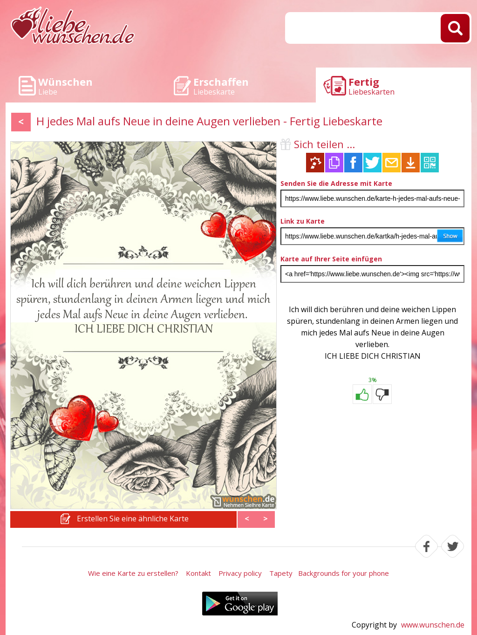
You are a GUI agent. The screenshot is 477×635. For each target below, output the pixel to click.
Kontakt (198, 573)
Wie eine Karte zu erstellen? (133, 573)
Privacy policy (240, 573)
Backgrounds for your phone (343, 573)
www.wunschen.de (432, 625)
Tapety (281, 573)
